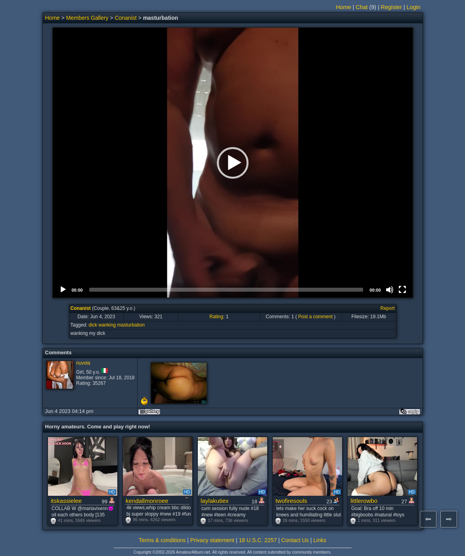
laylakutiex (215, 500)
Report (387, 308)
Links (319, 540)
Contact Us (295, 540)
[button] (233, 163)
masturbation (131, 325)
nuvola (83, 363)
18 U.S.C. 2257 (258, 540)
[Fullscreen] (402, 290)
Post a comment (315, 316)
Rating (216, 316)
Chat (361, 7)
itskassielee (66, 500)
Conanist (125, 18)
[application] (233, 163)
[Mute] (390, 290)
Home (343, 7)
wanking (107, 325)
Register (391, 7)
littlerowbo (363, 500)
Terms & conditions (162, 540)
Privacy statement (212, 540)
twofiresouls (291, 500)
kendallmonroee (147, 500)
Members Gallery (87, 18)
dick (93, 325)
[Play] (63, 290)
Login (414, 7)
